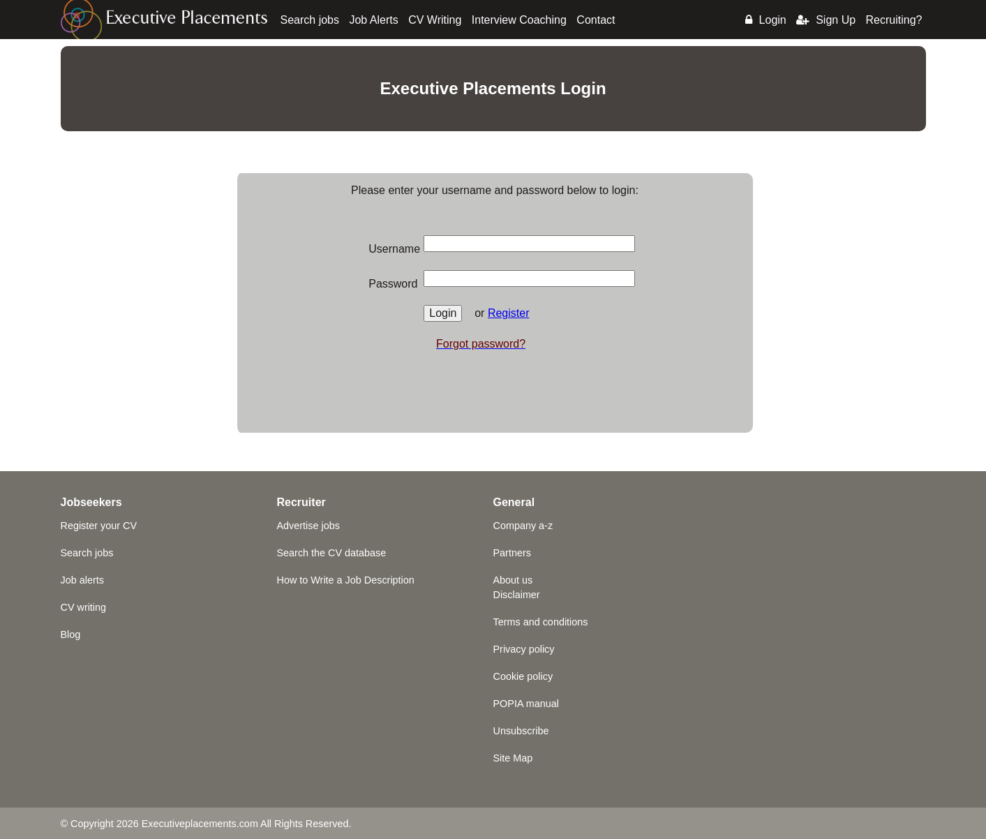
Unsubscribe (521, 730)
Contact (595, 20)
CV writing (84, 607)
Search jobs (310, 20)
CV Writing (434, 20)
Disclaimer (516, 594)
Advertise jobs (308, 525)
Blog (71, 634)
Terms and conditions (540, 622)
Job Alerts (373, 20)
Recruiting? (894, 20)
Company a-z (523, 525)
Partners (512, 552)
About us (513, 580)
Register (509, 313)
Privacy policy (524, 649)
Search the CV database (332, 552)
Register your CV (99, 525)
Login (765, 20)
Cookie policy (523, 676)
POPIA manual (526, 703)
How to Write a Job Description (345, 580)
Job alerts (82, 580)
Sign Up (826, 20)
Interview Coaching (519, 20)
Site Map (513, 758)
